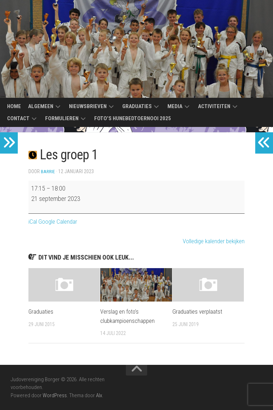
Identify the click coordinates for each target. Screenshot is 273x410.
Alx (99, 395)
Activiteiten (214, 106)
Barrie (48, 171)
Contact (18, 118)
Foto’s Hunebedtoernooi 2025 (132, 118)
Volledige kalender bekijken (211, 241)
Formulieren (62, 118)
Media (174, 106)
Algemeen (40, 106)
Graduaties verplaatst (197, 311)
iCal (32, 221)
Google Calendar (58, 221)
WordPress (55, 395)
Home (14, 106)
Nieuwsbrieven (88, 106)
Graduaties (137, 106)
